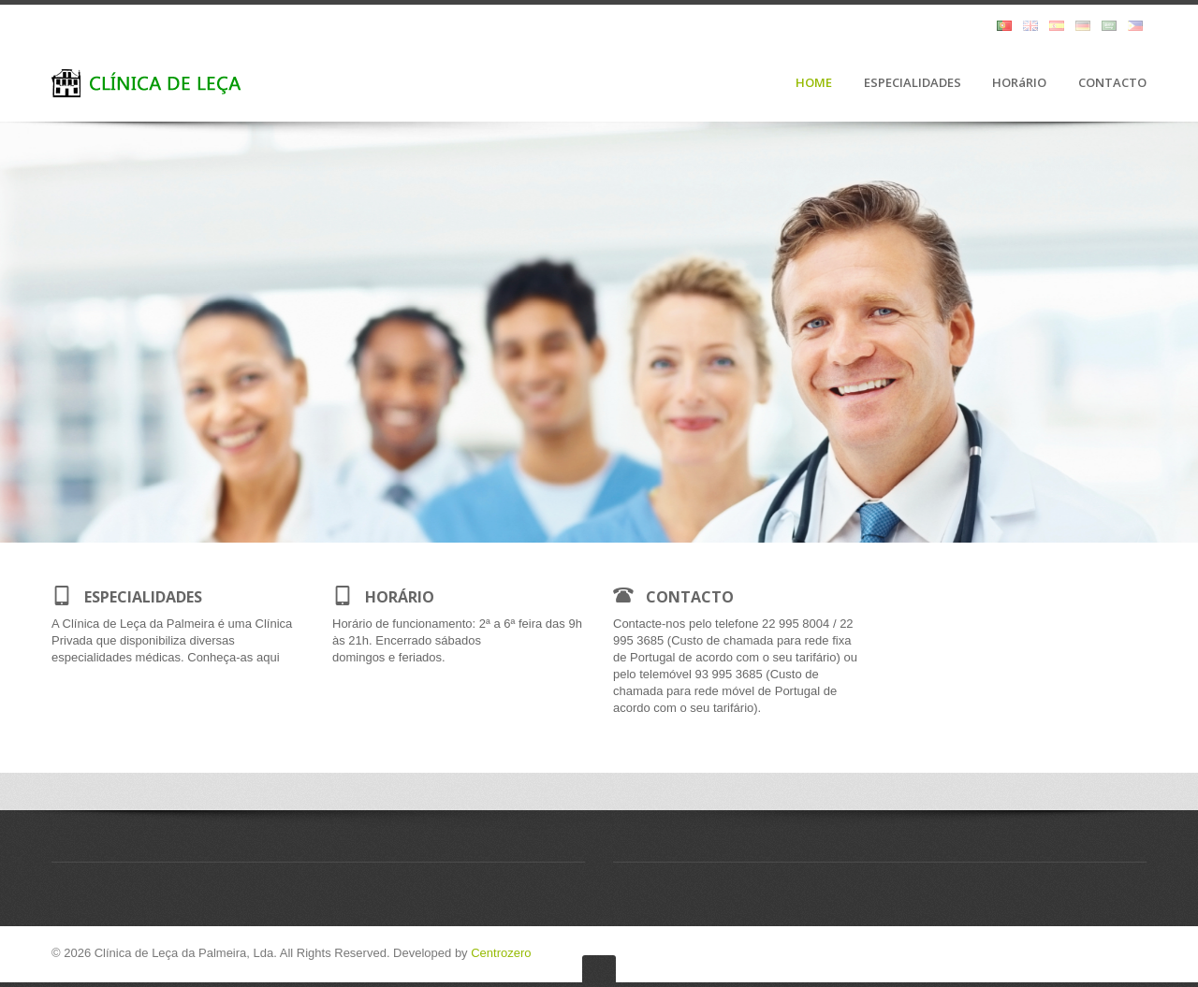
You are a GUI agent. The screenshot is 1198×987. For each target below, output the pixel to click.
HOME (814, 83)
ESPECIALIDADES (912, 83)
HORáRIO (1019, 83)
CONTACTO (1112, 83)
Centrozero (501, 953)
